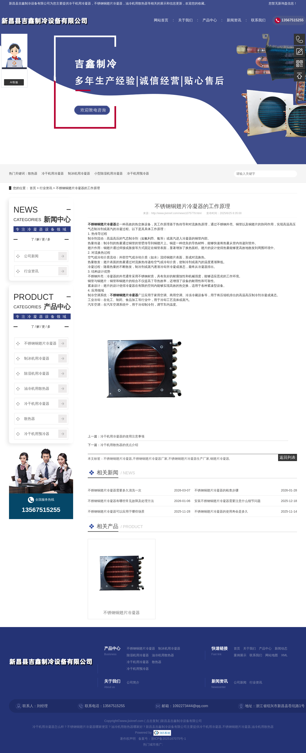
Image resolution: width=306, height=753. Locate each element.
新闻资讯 (233, 20)
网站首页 (161, 20)
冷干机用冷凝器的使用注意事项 (122, 436)
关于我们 (185, 20)
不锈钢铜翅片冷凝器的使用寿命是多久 (221, 511)
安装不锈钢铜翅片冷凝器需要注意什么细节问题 (227, 501)
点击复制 (152, 721)
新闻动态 (281, 648)
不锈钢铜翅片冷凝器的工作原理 (78, 188)
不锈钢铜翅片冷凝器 (39, 343)
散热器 (32, 173)
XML (284, 655)
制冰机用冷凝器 (79, 173)
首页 (33, 188)
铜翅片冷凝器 (219, 458)
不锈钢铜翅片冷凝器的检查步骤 (216, 490)
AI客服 (14, 82)
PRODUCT (34, 297)
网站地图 (271, 655)
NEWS (26, 210)
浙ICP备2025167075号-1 (168, 738)
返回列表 (287, 457)
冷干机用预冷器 (138, 173)
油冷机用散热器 (36, 388)
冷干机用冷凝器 (80, 3)
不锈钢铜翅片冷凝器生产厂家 (188, 458)
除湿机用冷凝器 (36, 373)
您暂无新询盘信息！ (283, 3)
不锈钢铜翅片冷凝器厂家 (150, 458)
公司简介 (133, 682)
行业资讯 (46, 188)
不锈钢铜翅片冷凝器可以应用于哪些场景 (116, 511)
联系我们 (257, 20)
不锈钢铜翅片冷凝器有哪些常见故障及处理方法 (121, 501)
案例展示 (240, 655)
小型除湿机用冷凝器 (108, 173)
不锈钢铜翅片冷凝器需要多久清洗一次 (114, 490)
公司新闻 (30, 256)
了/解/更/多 (41, 239)
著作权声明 (128, 738)
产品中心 (209, 20)
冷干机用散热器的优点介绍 (119, 445)
